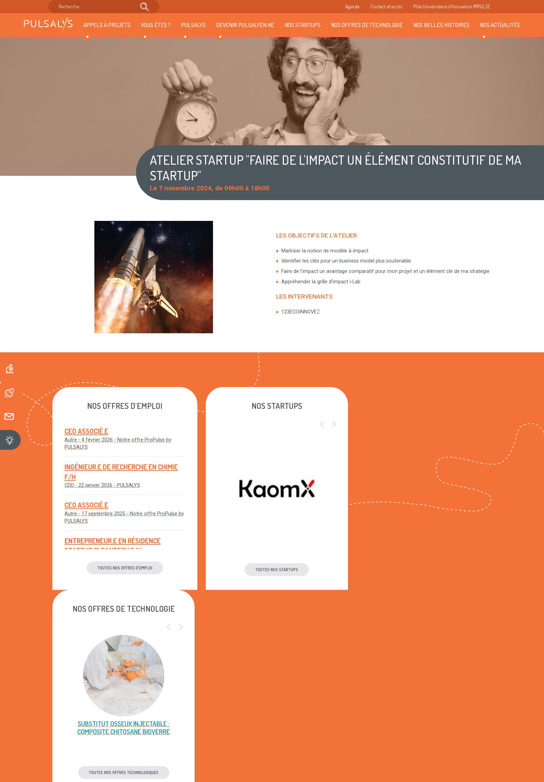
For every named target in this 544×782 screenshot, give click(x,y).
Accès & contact (172, 726)
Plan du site (244, 705)
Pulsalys (193, 24)
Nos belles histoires (441, 24)
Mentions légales (250, 683)
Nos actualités (500, 24)
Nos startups (302, 24)
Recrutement (169, 705)
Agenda (352, 6)
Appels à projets (106, 24)
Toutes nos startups (272, 569)
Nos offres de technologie (367, 24)
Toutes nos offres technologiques (421, 569)
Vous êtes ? (156, 24)
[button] (316, 424)
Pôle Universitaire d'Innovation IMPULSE (451, 6)
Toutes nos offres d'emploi (122, 567)
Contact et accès (386, 6)
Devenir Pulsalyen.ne (245, 24)
